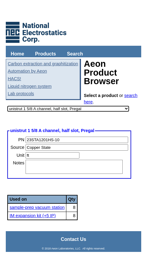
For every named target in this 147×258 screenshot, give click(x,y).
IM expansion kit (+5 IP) (32, 215)
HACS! (14, 78)
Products (45, 53)
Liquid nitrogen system (29, 86)
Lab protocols (21, 93)
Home (17, 53)
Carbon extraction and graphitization (43, 63)
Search (75, 53)
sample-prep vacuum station (37, 207)
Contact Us (73, 239)
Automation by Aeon (27, 71)
